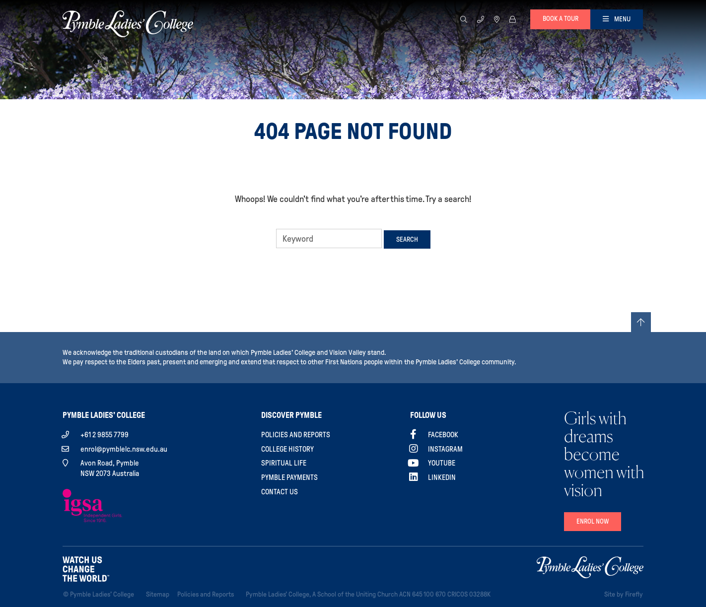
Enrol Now (592, 521)
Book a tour (560, 18)
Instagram (445, 449)
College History (287, 449)
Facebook (443, 435)
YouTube (441, 463)
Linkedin (442, 477)
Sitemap (159, 593)
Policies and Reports (295, 435)
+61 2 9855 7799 (104, 435)
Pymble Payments (289, 477)
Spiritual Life (283, 463)
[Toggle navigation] (616, 19)
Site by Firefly (623, 594)
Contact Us (279, 492)
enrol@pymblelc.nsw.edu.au (123, 449)
